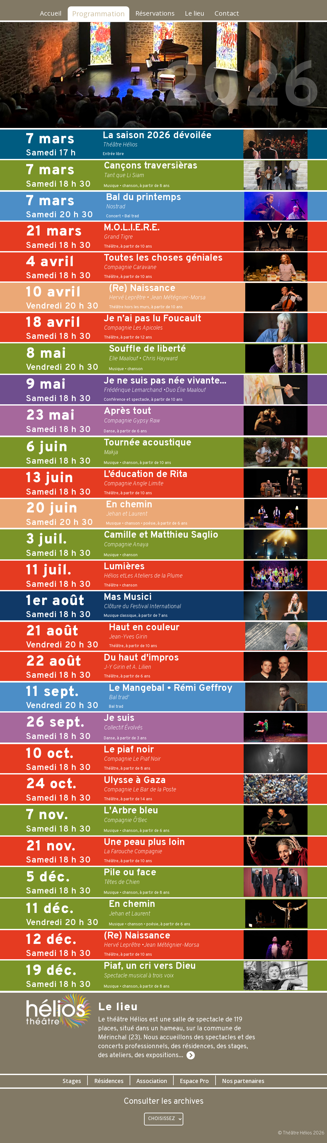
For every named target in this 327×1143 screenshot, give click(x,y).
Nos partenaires (249, 1081)
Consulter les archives (164, 1101)
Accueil (49, 13)
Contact (234, 13)
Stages (64, 1081)
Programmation (98, 13)
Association (151, 1081)
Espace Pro (197, 1081)
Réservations (156, 13)
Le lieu (199, 13)
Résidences (104, 1081)
